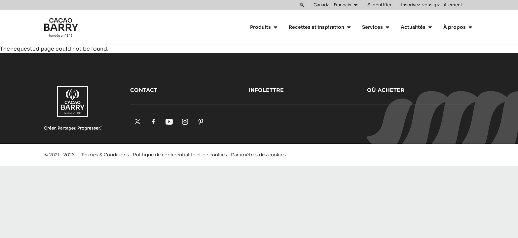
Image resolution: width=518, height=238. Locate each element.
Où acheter (385, 90)
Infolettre (266, 90)
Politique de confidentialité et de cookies (180, 155)
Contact (143, 90)
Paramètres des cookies (258, 155)
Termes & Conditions (105, 155)
